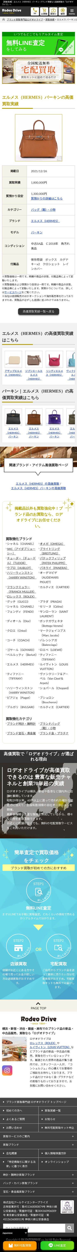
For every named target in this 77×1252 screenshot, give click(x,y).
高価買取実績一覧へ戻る (38, 311)
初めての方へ (14, 1110)
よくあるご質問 (15, 1119)
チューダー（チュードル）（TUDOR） (21, 560)
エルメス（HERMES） (45, 221)
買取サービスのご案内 (16, 1136)
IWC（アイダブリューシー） (21, 551)
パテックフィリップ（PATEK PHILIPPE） (53, 560)
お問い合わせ (14, 1127)
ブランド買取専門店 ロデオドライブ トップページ (36, 1102)
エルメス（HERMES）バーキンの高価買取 (38, 488)
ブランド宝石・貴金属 (21, 733)
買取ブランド (11, 1144)
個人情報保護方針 (55, 1153)
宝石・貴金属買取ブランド (19, 1191)
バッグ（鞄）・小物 (43, 209)
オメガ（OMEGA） (52, 543)
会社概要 (11, 1153)
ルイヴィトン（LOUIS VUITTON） (50, 1047)
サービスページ (13, 292)
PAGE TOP (38, 1008)
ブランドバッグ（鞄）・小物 (50, 726)
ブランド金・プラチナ (54, 733)
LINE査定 (60, 1245)
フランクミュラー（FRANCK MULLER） (21, 589)
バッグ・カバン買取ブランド (20, 1183)
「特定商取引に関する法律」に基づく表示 (21, 1164)
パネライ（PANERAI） (54, 568)
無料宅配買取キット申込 (59, 1127)
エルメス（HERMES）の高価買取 (37, 483)
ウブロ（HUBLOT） (20, 568)
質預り (53, 11)
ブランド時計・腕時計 (21, 723)
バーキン (37, 232)
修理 (63, 11)
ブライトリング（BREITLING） (50, 551)
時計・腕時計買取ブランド (19, 1174)
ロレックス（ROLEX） (21, 596)
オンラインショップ (57, 1161)
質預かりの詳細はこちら (47, 198)
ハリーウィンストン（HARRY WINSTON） (21, 575)
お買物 (44, 11)
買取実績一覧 (53, 1110)
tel (35, 11)
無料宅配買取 (22, 1245)
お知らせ (50, 1119)
